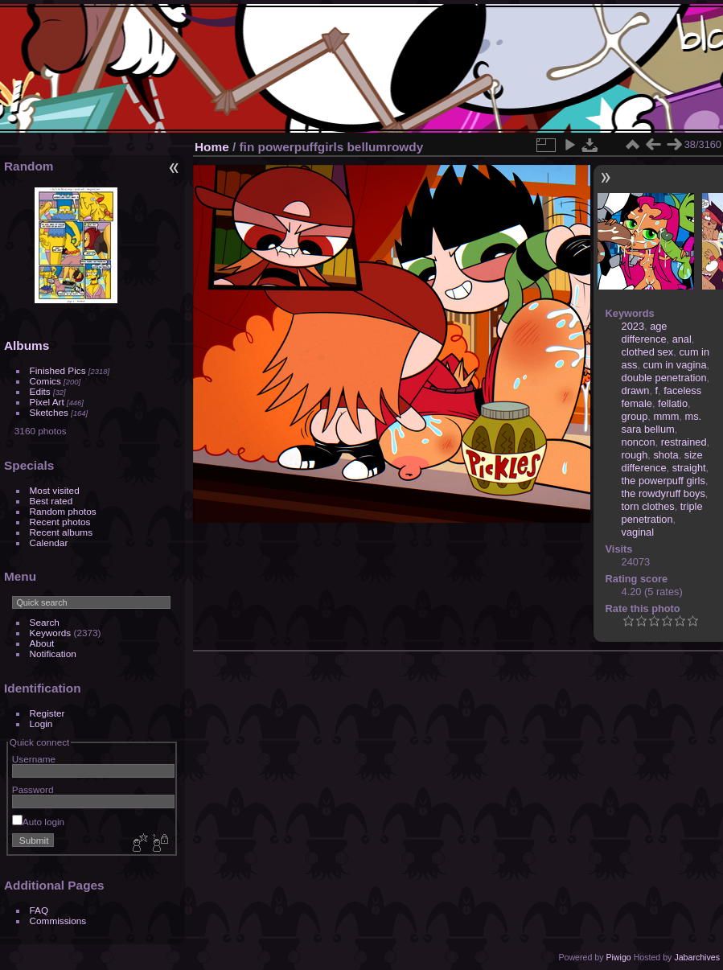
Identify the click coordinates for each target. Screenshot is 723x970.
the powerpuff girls (663, 481)
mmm (666, 416)
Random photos (63, 511)
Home (212, 147)
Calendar (49, 542)
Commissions (58, 920)
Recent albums (61, 532)
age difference (645, 332)
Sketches (49, 412)
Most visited (55, 490)
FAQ (39, 910)
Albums (26, 345)
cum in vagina (675, 365)
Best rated (51, 500)
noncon (638, 442)
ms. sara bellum (662, 422)
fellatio (673, 403)
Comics (45, 381)
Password (33, 789)
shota (665, 455)
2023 (633, 326)
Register (47, 713)
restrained (684, 442)
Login (41, 723)
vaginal (638, 532)
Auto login (38, 821)
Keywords (51, 632)
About (42, 643)
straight (689, 468)
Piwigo (618, 957)
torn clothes (648, 506)
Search (45, 622)
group (635, 416)
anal (682, 339)
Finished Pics (58, 370)
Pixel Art (47, 402)
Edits (40, 391)
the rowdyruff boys (663, 493)
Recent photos (60, 521)
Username (33, 759)
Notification (53, 653)
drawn (636, 390)
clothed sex (648, 352)
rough (635, 455)
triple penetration (662, 512)
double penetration (664, 378)
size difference (662, 461)
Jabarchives (697, 957)
